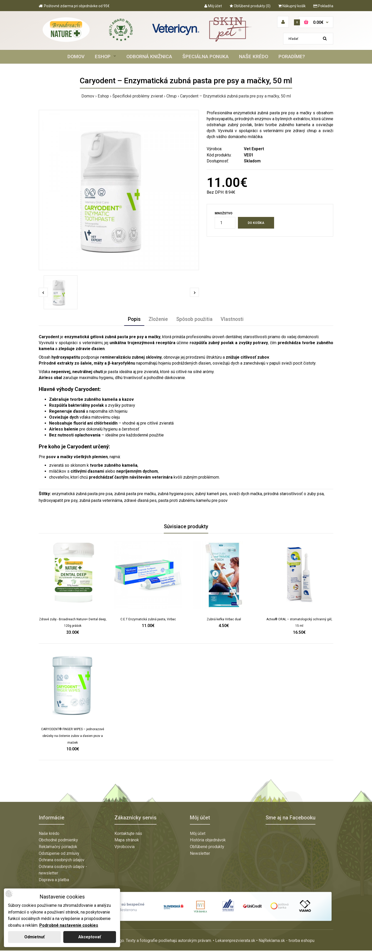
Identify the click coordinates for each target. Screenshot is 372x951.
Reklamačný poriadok (58, 847)
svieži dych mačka (245, 494)
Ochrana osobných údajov (61, 860)
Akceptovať (89, 936)
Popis (132, 319)
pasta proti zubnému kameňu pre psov (193, 501)
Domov (87, 96)
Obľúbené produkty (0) (250, 6)
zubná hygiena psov (175, 494)
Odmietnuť (34, 936)
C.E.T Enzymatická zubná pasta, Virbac (148, 620)
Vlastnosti (233, 319)
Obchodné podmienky (58, 840)
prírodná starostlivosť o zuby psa (294, 494)
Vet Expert (254, 148)
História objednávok (208, 840)
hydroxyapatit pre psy (58, 501)
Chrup (171, 96)
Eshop (103, 96)
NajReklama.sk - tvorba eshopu (286, 941)
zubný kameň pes (211, 494)
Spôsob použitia (195, 319)
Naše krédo (49, 834)
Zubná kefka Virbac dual (224, 620)
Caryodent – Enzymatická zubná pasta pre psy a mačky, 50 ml (235, 96)
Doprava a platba (54, 880)
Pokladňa (323, 6)
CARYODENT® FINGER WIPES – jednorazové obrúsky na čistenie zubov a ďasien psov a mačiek (72, 736)
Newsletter (200, 853)
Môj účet (213, 6)
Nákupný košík (292, 6)
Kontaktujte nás (128, 834)
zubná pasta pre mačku (135, 494)
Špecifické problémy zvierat (137, 96)
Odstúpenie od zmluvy (59, 853)
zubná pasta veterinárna (100, 501)
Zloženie (158, 319)
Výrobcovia (124, 847)
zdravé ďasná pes (140, 501)
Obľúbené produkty (207, 847)
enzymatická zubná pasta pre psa (82, 494)
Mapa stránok (126, 840)
